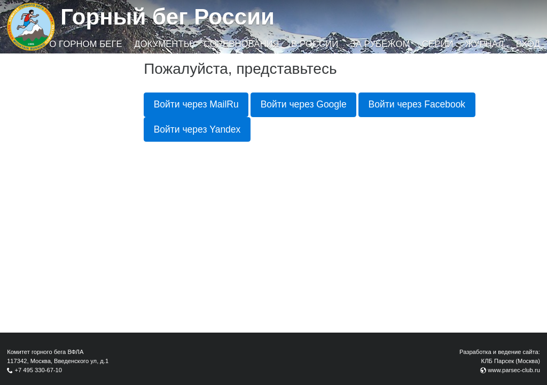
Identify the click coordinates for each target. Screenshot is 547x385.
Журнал (484, 44)
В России (314, 44)
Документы (162, 44)
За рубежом (380, 44)
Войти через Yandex (197, 129)
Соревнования (241, 44)
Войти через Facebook (417, 104)
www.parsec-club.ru (514, 370)
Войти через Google (304, 104)
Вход (528, 44)
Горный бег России (167, 16)
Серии (438, 44)
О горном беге (85, 44)
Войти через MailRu (196, 104)
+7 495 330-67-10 (38, 370)
